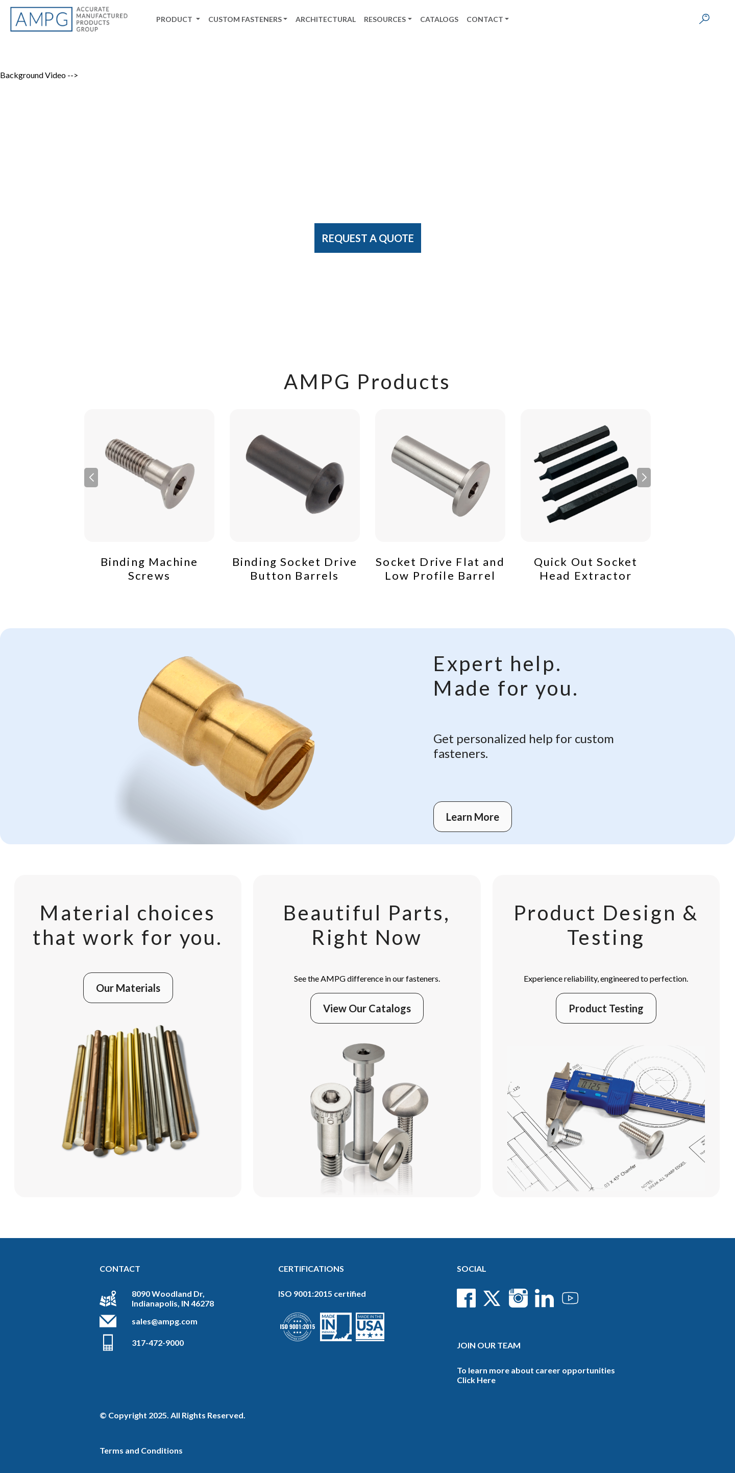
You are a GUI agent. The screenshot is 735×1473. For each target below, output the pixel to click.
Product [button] (175, 19)
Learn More (472, 817)
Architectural (326, 19)
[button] (644, 477)
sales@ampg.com (165, 1321)
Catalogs (439, 19)
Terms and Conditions (141, 1450)
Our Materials (128, 988)
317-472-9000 (158, 1342)
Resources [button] (385, 19)
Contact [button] (485, 19)
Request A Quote (368, 238)
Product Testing (606, 1008)
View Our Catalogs (367, 1008)
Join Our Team (489, 1345)
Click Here (476, 1380)
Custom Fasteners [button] (245, 19)
